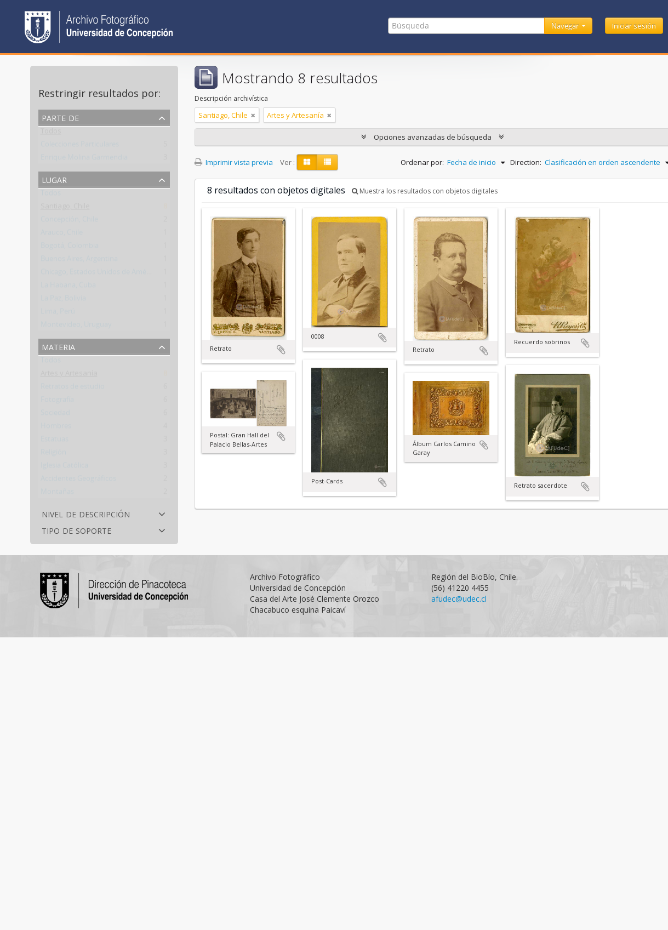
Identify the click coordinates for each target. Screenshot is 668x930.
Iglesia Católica (64, 467)
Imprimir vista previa (234, 162)
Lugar (54, 179)
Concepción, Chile (69, 221)
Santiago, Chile (65, 208)
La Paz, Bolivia (63, 300)
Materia (58, 346)
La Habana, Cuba (68, 287)
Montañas (57, 494)
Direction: (525, 162)
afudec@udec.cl (459, 599)
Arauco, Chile (62, 234)
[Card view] (306, 162)
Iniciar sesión (634, 26)
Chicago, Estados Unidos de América (99, 274)
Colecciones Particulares (80, 146)
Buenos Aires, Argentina (79, 261)
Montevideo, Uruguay (76, 327)
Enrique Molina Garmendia (84, 159)
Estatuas (54, 441)
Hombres (56, 428)
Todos (51, 133)
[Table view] (327, 162)
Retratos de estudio (73, 388)
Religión (53, 454)
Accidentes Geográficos (78, 481)
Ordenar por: (422, 162)
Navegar (565, 26)
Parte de (60, 117)
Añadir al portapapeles (281, 349)
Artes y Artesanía (69, 375)
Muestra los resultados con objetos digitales (425, 191)
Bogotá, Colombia (70, 248)
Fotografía (57, 402)
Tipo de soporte (76, 529)
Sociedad (55, 415)
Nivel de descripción (86, 513)
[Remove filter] (253, 115)
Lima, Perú (58, 313)
